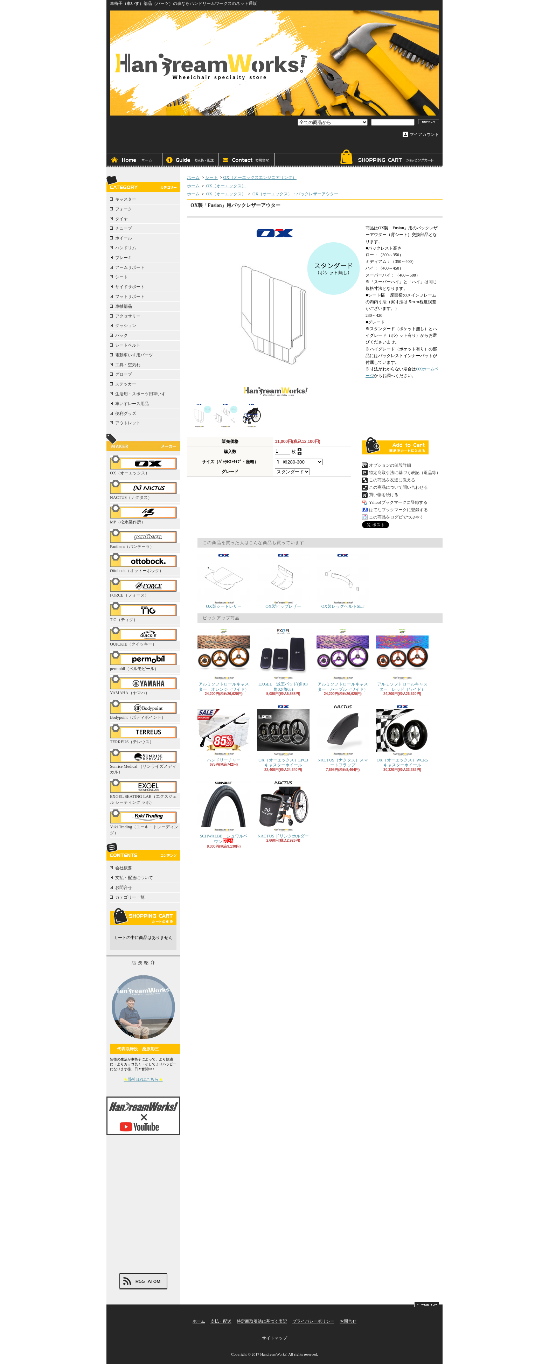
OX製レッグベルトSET (343, 581)
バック (121, 335)
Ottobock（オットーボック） (145, 563)
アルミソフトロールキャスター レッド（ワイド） (402, 659)
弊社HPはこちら (143, 1079)
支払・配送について (190, 160)
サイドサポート (130, 286)
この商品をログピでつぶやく (396, 517)
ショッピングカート (387, 158)
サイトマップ (274, 1338)
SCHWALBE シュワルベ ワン (224, 812)
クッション (125, 325)
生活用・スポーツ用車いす (140, 393)
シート (121, 276)
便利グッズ (125, 413)
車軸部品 (123, 306)
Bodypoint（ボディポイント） (145, 710)
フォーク (123, 209)
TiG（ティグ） (145, 612)
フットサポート (130, 296)
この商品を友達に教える (392, 480)
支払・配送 (220, 1321)
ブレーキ (123, 257)
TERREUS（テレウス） (145, 734)
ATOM (154, 1281)
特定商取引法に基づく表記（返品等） (404, 472)
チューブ (123, 228)
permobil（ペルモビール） (145, 661)
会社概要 (123, 867)
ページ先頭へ (426, 1304)
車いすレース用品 (132, 403)
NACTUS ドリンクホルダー (283, 809)
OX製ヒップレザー (283, 581)
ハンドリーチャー (223, 733)
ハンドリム (125, 247)
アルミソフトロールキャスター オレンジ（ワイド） (223, 659)
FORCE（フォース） (145, 588)
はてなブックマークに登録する (398, 509)
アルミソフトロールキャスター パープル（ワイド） (343, 659)
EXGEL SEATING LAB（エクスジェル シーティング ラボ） (145, 792)
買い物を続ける (383, 494)
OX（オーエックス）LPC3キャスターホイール (283, 735)
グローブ (123, 374)
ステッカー (125, 384)
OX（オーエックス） (145, 465)
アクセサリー (127, 316)
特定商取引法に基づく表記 (262, 1321)
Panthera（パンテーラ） (145, 539)
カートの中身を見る (143, 916)
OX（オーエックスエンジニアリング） (260, 177)
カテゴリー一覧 (130, 897)
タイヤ (121, 218)
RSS (140, 1281)
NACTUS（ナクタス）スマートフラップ (343, 735)
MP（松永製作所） (145, 514)
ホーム (134, 160)
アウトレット (127, 422)
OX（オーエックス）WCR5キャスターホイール (402, 735)
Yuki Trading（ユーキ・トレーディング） (145, 822)
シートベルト (127, 345)
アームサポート (130, 267)
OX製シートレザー (223, 581)
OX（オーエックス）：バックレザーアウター (294, 194)
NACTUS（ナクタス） (145, 490)
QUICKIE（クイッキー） (145, 637)
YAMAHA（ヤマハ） (145, 685)
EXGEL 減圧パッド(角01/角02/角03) (283, 659)
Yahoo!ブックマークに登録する (398, 502)
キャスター (125, 199)
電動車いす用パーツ (134, 355)
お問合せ (246, 160)
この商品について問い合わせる (398, 487)
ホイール (123, 238)
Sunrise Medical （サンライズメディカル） (145, 762)
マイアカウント (424, 134)
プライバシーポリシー (313, 1321)
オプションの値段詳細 (390, 465)
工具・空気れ (127, 364)
